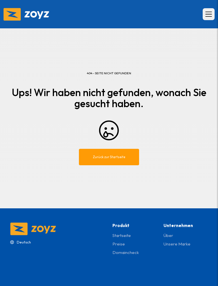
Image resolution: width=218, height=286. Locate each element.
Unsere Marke (177, 244)
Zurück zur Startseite (109, 157)
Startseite (121, 235)
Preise (118, 244)
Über (168, 235)
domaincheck (125, 252)
